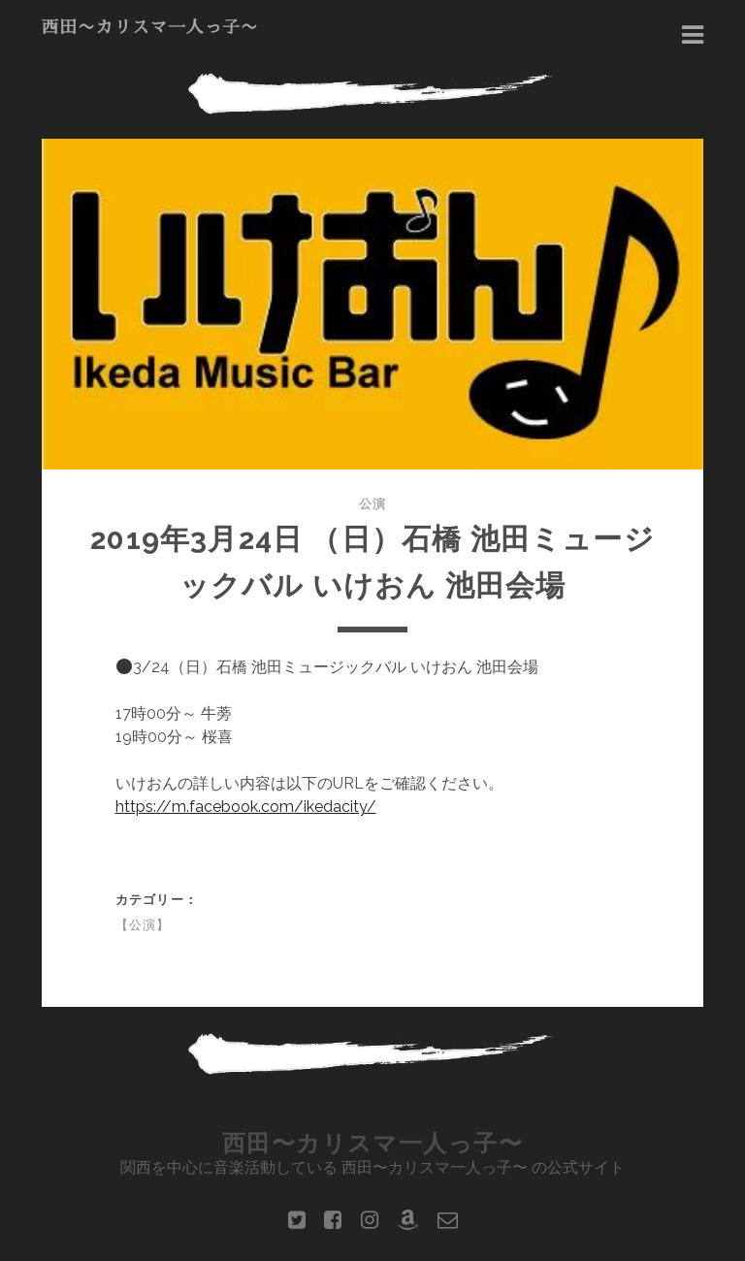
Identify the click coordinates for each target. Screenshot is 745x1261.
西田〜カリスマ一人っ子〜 (150, 27)
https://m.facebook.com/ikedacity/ (245, 806)
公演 (372, 504)
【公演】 (143, 925)
